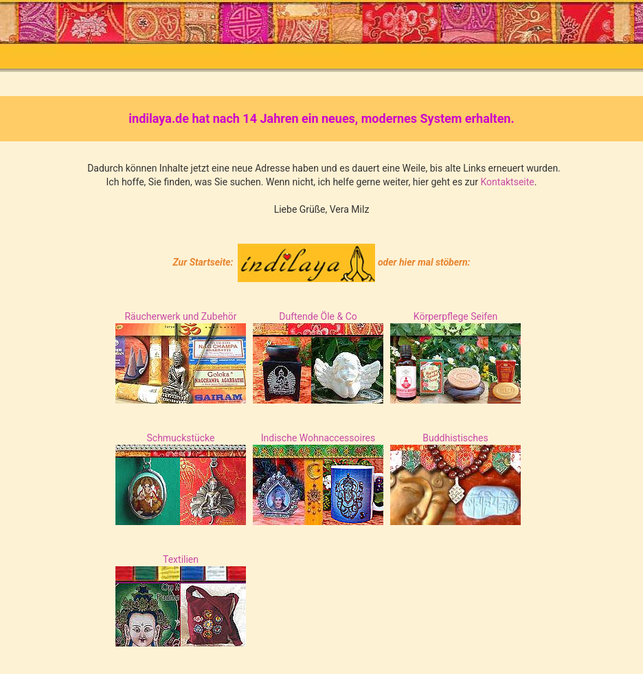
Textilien (181, 559)
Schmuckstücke (180, 437)
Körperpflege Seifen (455, 316)
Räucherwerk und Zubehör (180, 316)
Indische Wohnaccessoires (318, 437)
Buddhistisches (455, 437)
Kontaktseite (507, 181)
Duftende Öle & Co (318, 316)
